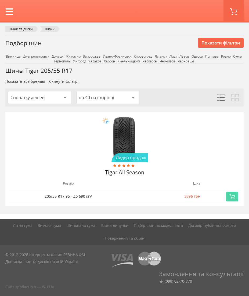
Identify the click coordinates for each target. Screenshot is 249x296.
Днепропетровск (36, 56)
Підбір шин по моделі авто (158, 225)
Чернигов (167, 61)
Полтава (212, 56)
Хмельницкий (129, 61)
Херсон (109, 61)
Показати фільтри (220, 43)
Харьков (95, 61)
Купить (233, 196)
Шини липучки (114, 225)
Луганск (161, 56)
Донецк (57, 56)
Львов (184, 56)
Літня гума (23, 225)
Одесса (197, 56)
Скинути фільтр (63, 81)
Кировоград (143, 56)
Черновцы (186, 61)
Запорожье (91, 56)
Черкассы (149, 61)
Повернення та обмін (125, 238)
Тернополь (62, 61)
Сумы (237, 56)
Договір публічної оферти (212, 225)
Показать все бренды (25, 81)
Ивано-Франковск (117, 56)
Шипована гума (80, 225)
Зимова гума (49, 225)
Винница (13, 56)
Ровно (226, 56)
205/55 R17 (68, 196)
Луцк (173, 56)
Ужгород (79, 61)
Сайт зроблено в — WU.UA (29, 286)
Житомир (73, 56)
